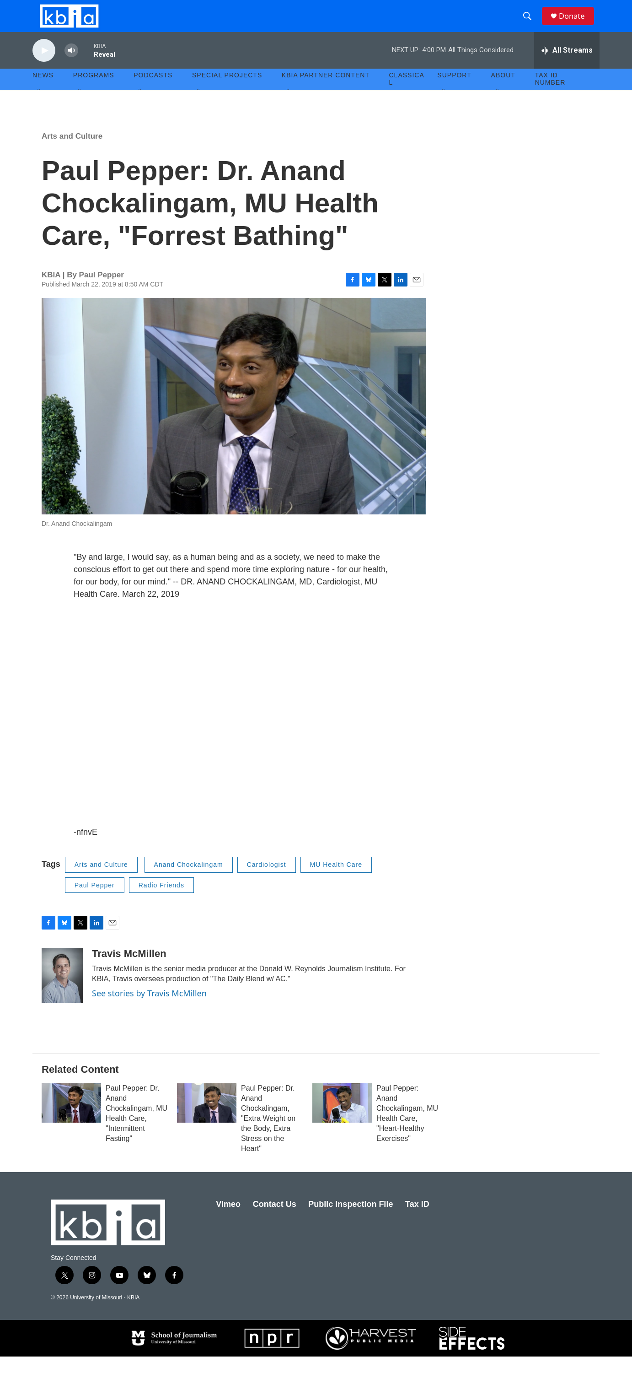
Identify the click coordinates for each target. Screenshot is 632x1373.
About (503, 91)
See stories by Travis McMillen (149, 1009)
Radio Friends (161, 901)
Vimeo (228, 1220)
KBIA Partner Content (326, 91)
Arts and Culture (72, 152)
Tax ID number (550, 95)
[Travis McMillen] (62, 991)
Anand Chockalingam (188, 880)
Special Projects (227, 91)
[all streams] (567, 66)
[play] (44, 66)
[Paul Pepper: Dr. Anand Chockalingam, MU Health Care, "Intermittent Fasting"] (71, 1119)
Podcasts (153, 91)
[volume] (71, 66)
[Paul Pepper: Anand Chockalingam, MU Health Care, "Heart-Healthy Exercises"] (342, 1119)
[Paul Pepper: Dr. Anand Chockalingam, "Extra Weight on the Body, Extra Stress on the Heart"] (206, 1119)
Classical (406, 95)
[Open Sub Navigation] (39, 106)
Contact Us (274, 1220)
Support (454, 91)
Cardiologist (266, 880)
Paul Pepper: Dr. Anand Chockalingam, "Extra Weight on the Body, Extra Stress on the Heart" (268, 1134)
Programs (93, 91)
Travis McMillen (129, 969)
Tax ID (417, 1220)
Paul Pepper (95, 901)
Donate (576, 24)
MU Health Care (336, 880)
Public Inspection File (350, 1220)
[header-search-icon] (530, 24)
